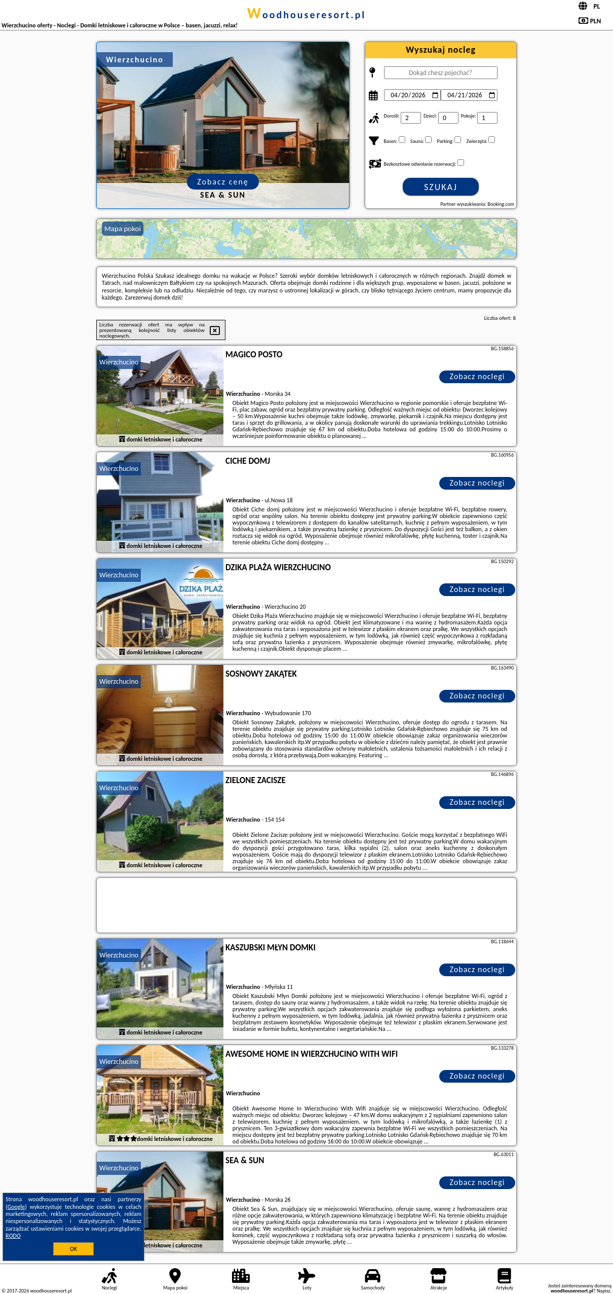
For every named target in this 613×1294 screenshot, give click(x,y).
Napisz (603, 1290)
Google (16, 1206)
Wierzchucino (118, 362)
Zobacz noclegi (477, 376)
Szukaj (440, 187)
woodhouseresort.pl (306, 15)
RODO (13, 1235)
